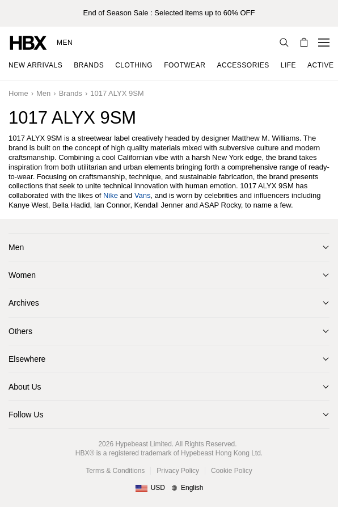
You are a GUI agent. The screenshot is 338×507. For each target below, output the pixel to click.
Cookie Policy (231, 471)
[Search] (284, 42)
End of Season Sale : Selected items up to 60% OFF (169, 13)
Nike (110, 195)
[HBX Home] (28, 42)
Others (20, 331)
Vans (142, 195)
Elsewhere (27, 359)
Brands (70, 93)
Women (22, 275)
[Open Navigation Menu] (323, 42)
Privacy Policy (178, 471)
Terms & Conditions (115, 471)
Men (65, 42)
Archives (24, 302)
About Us (25, 386)
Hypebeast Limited (143, 444)
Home (18, 93)
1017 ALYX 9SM (116, 93)
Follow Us (26, 414)
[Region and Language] (169, 488)
